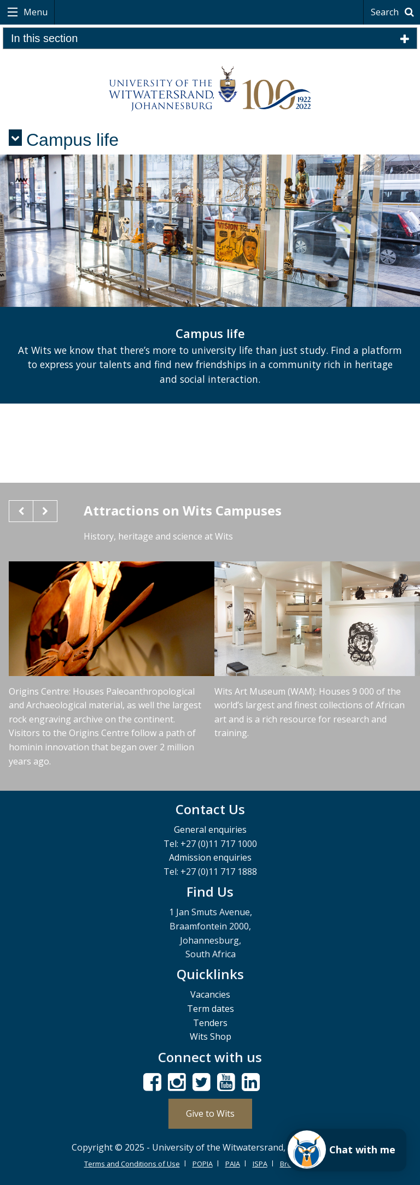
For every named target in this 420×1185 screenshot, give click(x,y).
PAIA (232, 1164)
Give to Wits (210, 1113)
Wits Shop (210, 1036)
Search (394, 12)
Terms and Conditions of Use (132, 1164)
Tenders (210, 1023)
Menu (34, 12)
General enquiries (210, 829)
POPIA (202, 1164)
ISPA (260, 1164)
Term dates (210, 1009)
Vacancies (210, 994)
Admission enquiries (210, 857)
